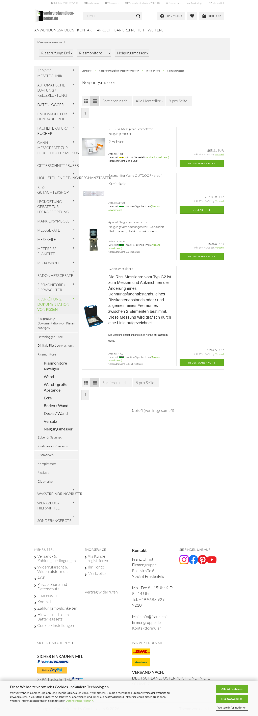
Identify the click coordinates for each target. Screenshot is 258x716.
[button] (173, 3)
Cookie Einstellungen (55, 628)
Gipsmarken (45, 484)
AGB (41, 581)
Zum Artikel (202, 212)
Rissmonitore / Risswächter (51, 290)
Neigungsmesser (58, 431)
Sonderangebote (54, 523)
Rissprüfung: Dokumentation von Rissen (53, 307)
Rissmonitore (46, 357)
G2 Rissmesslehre (120, 271)
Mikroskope (48, 266)
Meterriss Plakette (46, 254)
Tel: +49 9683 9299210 (64, 2)
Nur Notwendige (231, 698)
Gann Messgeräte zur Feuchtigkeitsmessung (58, 150)
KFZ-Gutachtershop (53, 192)
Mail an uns (91, 2)
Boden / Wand (56, 408)
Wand (49, 379)
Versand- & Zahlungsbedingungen (56, 561)
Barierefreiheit (129, 30)
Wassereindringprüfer (58, 496)
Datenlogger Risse (50, 339)
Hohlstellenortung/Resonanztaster (58, 180)
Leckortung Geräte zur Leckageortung (53, 209)
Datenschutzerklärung (79, 700)
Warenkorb (112, 2)
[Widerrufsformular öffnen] (101, 594)
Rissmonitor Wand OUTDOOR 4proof (134, 178)
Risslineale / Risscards (52, 449)
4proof (104, 30)
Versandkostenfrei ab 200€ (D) (142, 2)
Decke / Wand (56, 416)
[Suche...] (138, 16)
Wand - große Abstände (55, 390)
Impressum (47, 598)
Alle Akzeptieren (231, 689)
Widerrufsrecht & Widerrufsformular (53, 572)
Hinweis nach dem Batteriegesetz (53, 619)
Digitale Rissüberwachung (55, 348)
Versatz (50, 423)
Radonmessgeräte (55, 278)
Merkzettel (216, 2)
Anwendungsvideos (54, 30)
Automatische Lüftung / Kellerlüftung (52, 93)
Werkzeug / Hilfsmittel (48, 508)
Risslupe (43, 475)
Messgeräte (48, 233)
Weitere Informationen (231, 707)
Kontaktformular (146, 630)
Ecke (48, 400)
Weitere (155, 30)
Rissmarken (45, 458)
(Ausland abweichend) (157, 159)
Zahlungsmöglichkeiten (57, 611)
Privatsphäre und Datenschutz (52, 589)
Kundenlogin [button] (195, 2)
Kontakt (85, 30)
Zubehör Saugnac (49, 440)
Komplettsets (46, 467)
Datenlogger (50, 107)
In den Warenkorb (201, 165)
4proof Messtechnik (49, 76)
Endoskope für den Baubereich (53, 119)
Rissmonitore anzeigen (55, 368)
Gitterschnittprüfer (58, 168)
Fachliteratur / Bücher (52, 133)
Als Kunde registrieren (98, 561)
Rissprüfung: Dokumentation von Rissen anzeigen (56, 326)
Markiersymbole (53, 223)
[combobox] (116, 103)
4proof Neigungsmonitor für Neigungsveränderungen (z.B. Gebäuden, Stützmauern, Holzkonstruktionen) (136, 229)
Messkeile (46, 242)
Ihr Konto (96, 570)
